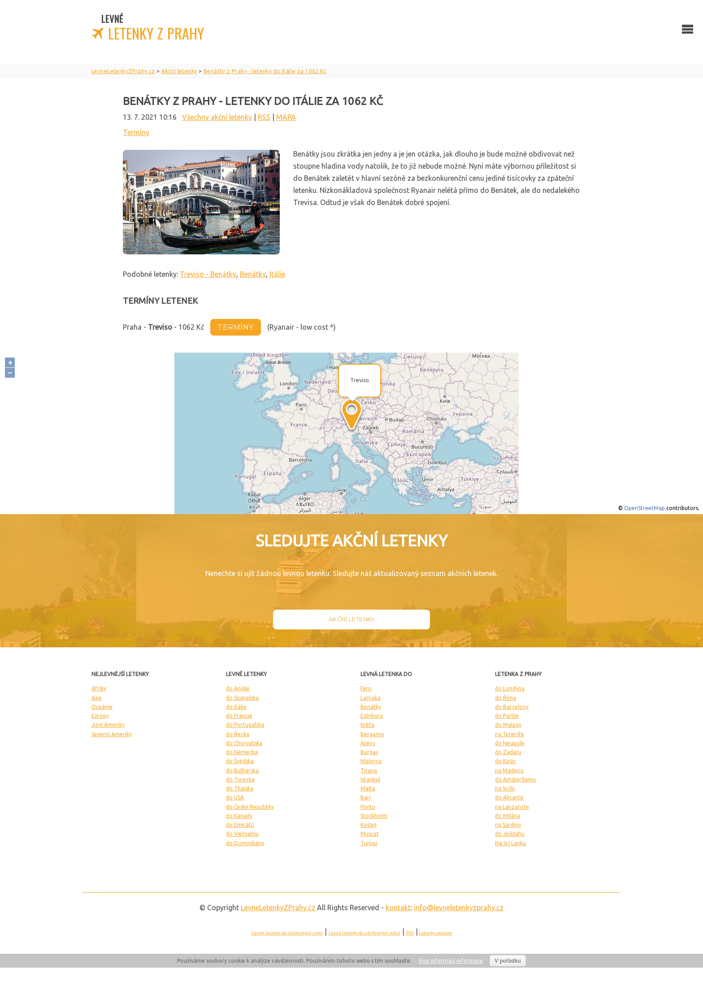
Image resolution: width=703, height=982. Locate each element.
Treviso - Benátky (208, 274)
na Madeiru (509, 770)
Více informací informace (450, 961)
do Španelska (242, 698)
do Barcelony (512, 707)
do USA (235, 797)
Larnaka (370, 698)
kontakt (398, 907)
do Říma (505, 698)
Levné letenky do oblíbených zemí (287, 932)
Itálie (277, 274)
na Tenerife (509, 734)
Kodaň (368, 825)
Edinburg (371, 716)
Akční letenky (352, 619)
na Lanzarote (512, 807)
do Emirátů (240, 825)
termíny (235, 327)
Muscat (369, 834)
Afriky (98, 688)
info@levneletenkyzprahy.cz (458, 907)
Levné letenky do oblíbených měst (364, 932)
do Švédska (240, 761)
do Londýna (510, 688)
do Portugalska (245, 725)
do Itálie (236, 707)
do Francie (239, 716)
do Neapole (510, 743)
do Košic (505, 761)
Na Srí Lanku (510, 843)
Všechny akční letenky (217, 117)
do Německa (242, 752)
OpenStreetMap (644, 508)
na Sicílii (505, 788)
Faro (366, 688)
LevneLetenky (278, 907)
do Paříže (507, 716)
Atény (367, 743)
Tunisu (368, 843)
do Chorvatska (244, 743)
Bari (365, 797)
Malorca (371, 761)
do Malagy (508, 725)
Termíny (136, 132)
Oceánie (102, 707)
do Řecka (237, 734)
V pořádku (508, 961)
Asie (96, 698)
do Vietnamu (242, 834)
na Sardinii (508, 825)
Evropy (100, 716)
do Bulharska (242, 770)
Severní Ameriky (111, 734)
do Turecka (240, 779)
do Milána (507, 816)
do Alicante (509, 797)
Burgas (369, 752)
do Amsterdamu (515, 779)
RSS (264, 117)
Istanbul (370, 779)
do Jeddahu (510, 834)
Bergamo (372, 734)
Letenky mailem (435, 932)
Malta (367, 788)
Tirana (368, 770)
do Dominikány (245, 843)
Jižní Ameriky (108, 725)
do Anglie (238, 688)
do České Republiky (250, 807)
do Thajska (239, 788)
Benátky (253, 274)
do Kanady (239, 816)
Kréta (367, 725)
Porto (367, 807)
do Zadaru (508, 752)
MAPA (286, 117)
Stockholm (373, 816)
